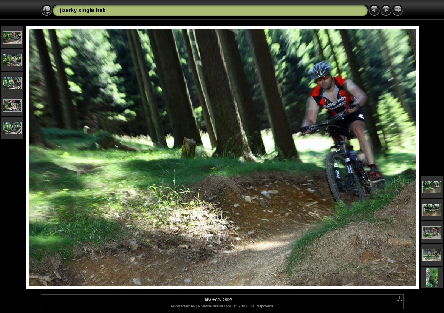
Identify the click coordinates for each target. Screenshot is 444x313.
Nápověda (265, 306)
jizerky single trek (83, 10)
